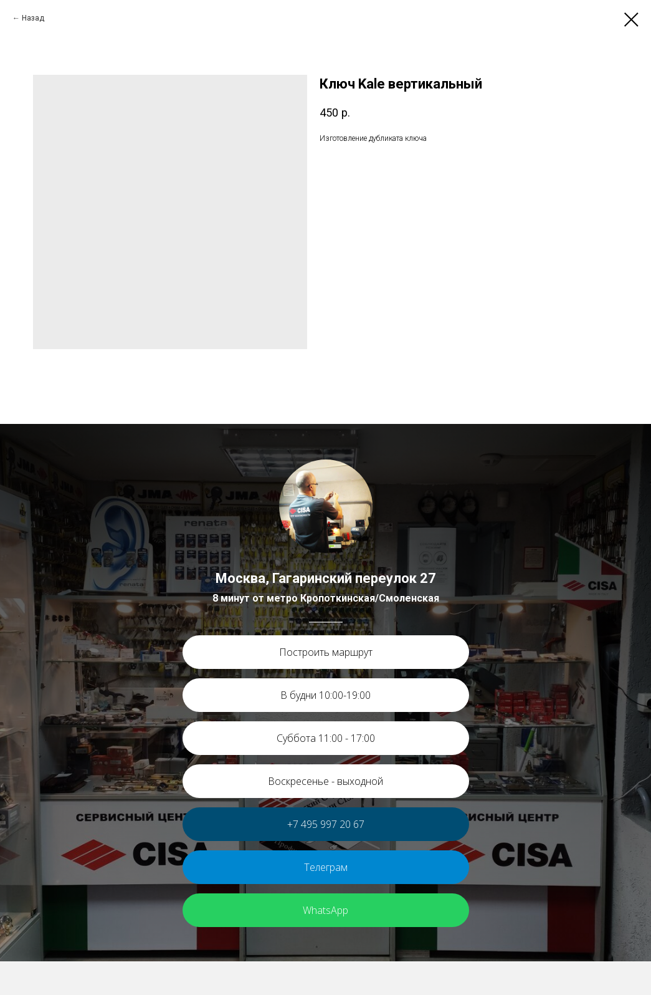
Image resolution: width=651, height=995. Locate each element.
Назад (33, 18)
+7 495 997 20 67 (325, 824)
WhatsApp (325, 910)
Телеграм (326, 867)
